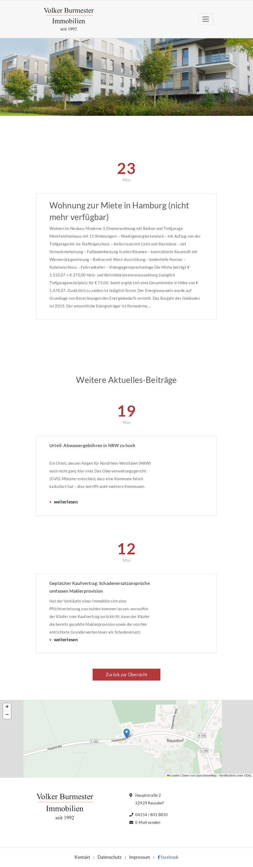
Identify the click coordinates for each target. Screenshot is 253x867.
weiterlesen (65, 501)
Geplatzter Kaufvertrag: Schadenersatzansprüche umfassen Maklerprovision (99, 587)
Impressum (139, 857)
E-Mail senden (147, 822)
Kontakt (82, 857)
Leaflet (173, 775)
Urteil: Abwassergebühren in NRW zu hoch (92, 445)
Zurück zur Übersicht (126, 674)
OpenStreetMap (206, 775)
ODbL (248, 775)
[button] (126, 733)
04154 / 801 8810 (151, 814)
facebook (168, 857)
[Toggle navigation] (205, 19)
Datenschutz (110, 857)
